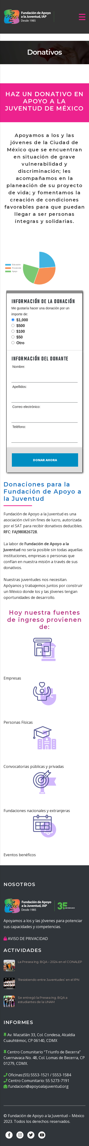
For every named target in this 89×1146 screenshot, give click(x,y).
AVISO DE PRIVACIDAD (28, 938)
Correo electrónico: (26, 407)
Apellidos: (19, 387)
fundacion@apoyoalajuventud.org (38, 1086)
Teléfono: (19, 427)
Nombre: (18, 367)
